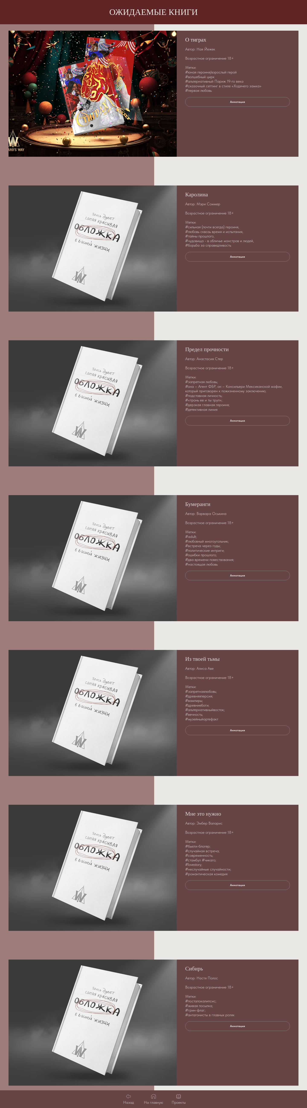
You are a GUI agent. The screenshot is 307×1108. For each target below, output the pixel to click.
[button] (237, 102)
